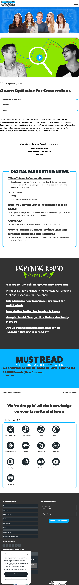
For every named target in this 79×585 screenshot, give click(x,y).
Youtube (25, 463)
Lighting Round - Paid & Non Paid (39, 151)
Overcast (39, 430)
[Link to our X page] (4, 529)
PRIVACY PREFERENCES (58, 504)
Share (40, 110)
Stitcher (10, 463)
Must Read (39, 154)
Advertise (5, 494)
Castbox (10, 447)
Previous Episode (12, 392)
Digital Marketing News (39, 148)
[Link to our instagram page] (10, 529)
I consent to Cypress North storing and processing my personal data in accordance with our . (21, 544)
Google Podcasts (68, 430)
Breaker (39, 447)
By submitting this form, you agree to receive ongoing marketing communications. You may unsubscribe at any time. (19, 549)
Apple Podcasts (25, 430)
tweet (14, 196)
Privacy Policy (7, 516)
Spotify (54, 447)
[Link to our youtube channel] (16, 529)
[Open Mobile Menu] (76, 3)
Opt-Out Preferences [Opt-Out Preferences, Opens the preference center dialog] (16, 578)
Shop (4, 511)
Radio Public (25, 447)
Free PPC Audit (7, 498)
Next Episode (69, 392)
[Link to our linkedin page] (13, 529)
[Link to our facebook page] (7, 529)
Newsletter (39, 463)
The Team (5, 502)
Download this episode (40, 99)
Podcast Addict (10, 430)
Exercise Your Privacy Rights (10, 520)
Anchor (69, 447)
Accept (16, 573)
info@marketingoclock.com (49, 497)
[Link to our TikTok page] (19, 529)
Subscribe (6, 105)
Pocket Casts (54, 430)
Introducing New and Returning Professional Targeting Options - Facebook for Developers (38, 293)
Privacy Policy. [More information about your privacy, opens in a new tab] (24, 569)
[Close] (28, 554)
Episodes (5, 489)
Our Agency (6, 507)
